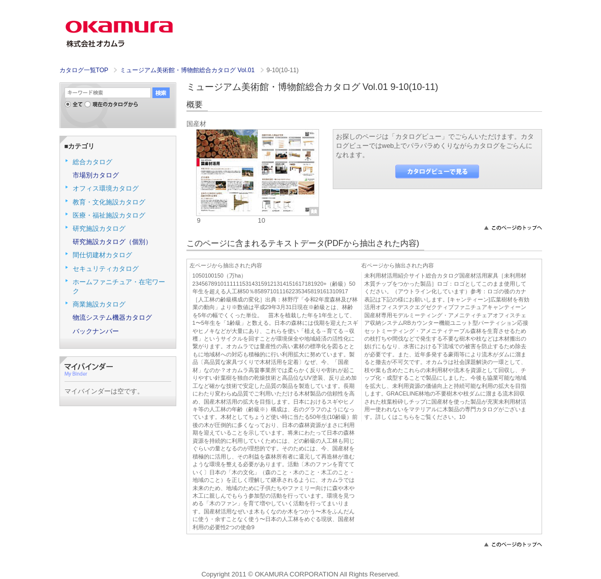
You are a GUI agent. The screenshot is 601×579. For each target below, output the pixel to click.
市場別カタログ (96, 175)
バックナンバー (96, 331)
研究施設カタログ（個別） (112, 242)
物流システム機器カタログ (112, 317)
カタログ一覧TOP (83, 70)
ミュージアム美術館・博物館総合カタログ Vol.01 (188, 70)
